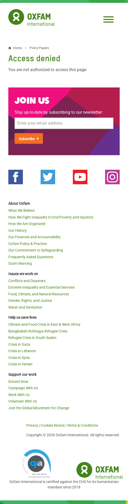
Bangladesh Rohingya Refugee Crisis (37, 331)
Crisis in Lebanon (22, 351)
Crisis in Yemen (20, 364)
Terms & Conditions (82, 425)
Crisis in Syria (19, 358)
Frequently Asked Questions (30, 257)
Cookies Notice (53, 425)
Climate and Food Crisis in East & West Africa (44, 324)
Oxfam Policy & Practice (27, 244)
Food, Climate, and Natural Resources (38, 294)
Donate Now (18, 381)
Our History (17, 230)
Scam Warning (20, 263)
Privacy (32, 425)
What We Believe (21, 210)
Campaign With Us (23, 388)
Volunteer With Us (22, 401)
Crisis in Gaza (19, 344)
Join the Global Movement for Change (38, 408)
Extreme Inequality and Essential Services (41, 287)
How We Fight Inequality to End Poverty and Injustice (50, 217)
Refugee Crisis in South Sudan (32, 338)
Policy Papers (39, 48)
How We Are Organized (26, 224)
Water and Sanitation (25, 307)
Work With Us (19, 395)
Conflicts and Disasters (27, 281)
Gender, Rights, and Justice (30, 300)
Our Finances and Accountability (34, 237)
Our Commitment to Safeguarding (35, 250)
